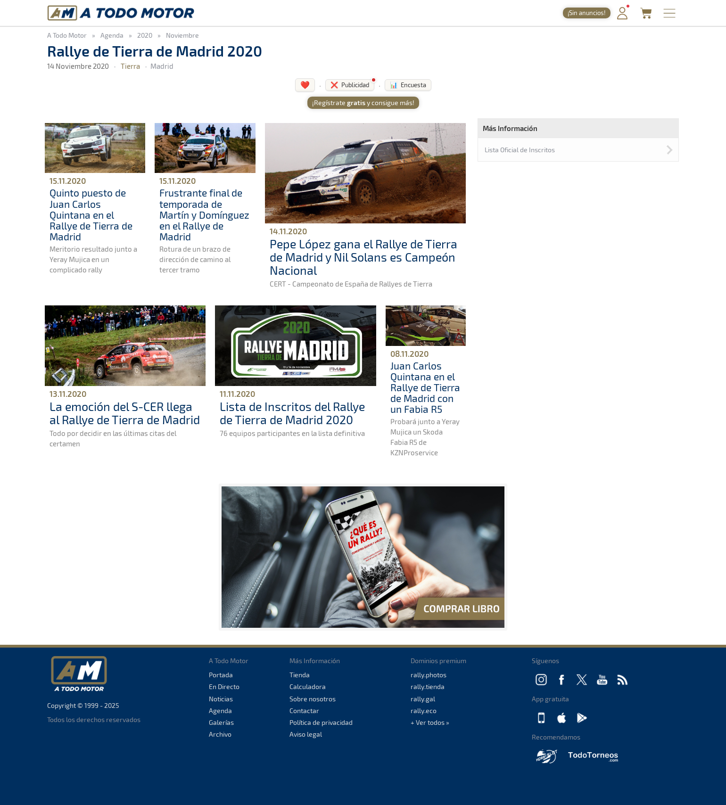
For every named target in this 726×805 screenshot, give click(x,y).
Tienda (299, 675)
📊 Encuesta (408, 85)
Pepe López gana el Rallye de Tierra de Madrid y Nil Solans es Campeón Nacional (363, 257)
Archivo (220, 734)
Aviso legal (305, 734)
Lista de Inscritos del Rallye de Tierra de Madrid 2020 (292, 413)
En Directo (224, 686)
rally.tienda (428, 686)
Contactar (304, 710)
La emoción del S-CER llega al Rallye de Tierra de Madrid (125, 413)
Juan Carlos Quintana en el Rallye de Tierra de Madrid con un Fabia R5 (425, 387)
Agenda (220, 710)
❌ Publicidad (349, 85)
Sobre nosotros (312, 699)
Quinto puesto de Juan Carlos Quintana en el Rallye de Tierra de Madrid (91, 214)
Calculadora (307, 686)
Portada (221, 675)
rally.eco (424, 710)
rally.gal (423, 699)
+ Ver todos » (430, 722)
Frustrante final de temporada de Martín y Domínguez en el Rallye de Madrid (204, 214)
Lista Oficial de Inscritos (520, 150)
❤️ (305, 84)
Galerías (221, 722)
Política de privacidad (321, 722)
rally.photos (428, 675)
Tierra (130, 66)
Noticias (221, 699)
